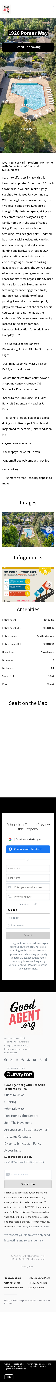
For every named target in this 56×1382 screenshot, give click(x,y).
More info (31, 1368)
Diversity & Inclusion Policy (22, 1143)
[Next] (49, 529)
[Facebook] (5, 1060)
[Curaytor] (19, 1077)
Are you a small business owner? (26, 1129)
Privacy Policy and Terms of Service (32, 1226)
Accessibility (12, 1150)
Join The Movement (18, 1122)
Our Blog (10, 1102)
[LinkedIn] (17, 1060)
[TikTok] (46, 1060)
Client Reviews (14, 1095)
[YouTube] (34, 1060)
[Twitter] (11, 1060)
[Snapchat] (28, 1060)
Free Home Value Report (21, 1116)
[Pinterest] (23, 1060)
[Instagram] (41, 1060)
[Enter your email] (31, 1174)
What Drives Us (14, 1109)
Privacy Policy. (28, 1266)
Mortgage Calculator (18, 1136)
